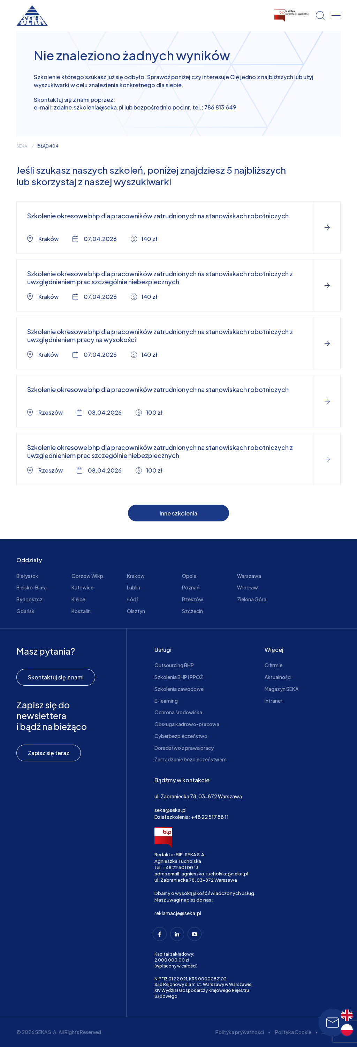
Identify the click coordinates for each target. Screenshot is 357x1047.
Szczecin (192, 611)
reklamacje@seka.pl (177, 913)
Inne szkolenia (178, 513)
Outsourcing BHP (174, 665)
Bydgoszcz (29, 599)
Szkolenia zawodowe (179, 689)
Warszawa (249, 576)
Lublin (133, 587)
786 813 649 (220, 107)
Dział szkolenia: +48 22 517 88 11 (191, 817)
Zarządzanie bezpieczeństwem (190, 759)
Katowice (82, 587)
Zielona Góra (251, 599)
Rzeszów (192, 599)
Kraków (136, 576)
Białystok (27, 576)
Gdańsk (25, 611)
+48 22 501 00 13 (180, 867)
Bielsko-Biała (31, 587)
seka (21, 146)
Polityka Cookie (293, 1032)
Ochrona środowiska (178, 712)
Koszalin (81, 611)
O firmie (273, 665)
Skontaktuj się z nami (56, 677)
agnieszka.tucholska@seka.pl (214, 873)
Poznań (190, 587)
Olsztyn (136, 611)
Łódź (132, 599)
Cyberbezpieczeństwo (180, 736)
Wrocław (247, 587)
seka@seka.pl (170, 810)
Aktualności (278, 677)
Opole (189, 576)
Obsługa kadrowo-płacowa (186, 724)
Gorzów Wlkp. (88, 576)
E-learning (166, 701)
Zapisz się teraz (48, 752)
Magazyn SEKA (281, 689)
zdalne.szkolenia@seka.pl (88, 107)
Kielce (78, 599)
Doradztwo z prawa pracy (184, 748)
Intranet (274, 701)
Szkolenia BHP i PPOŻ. (179, 677)
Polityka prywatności (239, 1032)
